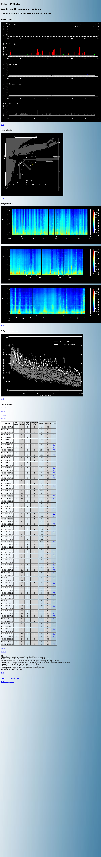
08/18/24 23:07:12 (7, 636)
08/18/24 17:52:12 (7, 583)
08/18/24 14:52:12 (7, 552)
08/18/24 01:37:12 (7, 442)
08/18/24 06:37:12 (7, 473)
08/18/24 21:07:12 (7, 616)
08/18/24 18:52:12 (7, 593)
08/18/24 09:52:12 (7, 506)
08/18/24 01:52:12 (7, 445)
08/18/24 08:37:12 (7, 493)
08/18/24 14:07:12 (7, 544)
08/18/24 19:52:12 (7, 603)
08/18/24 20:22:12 (7, 608)
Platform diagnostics (7, 682)
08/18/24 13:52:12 (7, 542)
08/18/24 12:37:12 (7, 529)
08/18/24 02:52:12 (7, 455)
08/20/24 (3, 652)
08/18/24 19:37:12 (7, 600)
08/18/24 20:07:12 (7, 606)
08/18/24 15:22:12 (7, 557)
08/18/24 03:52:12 (7, 465)
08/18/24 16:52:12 (7, 572)
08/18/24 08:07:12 (7, 488)
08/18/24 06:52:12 (7, 475)
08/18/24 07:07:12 (7, 478)
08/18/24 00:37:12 (7, 432)
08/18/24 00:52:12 (7, 434)
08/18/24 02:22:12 (7, 450)
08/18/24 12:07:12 (7, 526)
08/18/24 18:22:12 (7, 588)
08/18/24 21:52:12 (7, 623)
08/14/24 (3, 408)
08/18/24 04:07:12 (7, 468)
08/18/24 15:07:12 (7, 555)
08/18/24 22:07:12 (7, 626)
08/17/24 (3, 418)
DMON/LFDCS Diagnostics (10, 678)
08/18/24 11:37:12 (7, 521)
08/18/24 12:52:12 (7, 532)
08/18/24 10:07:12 (7, 509)
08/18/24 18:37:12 (7, 590)
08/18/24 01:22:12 (7, 440)
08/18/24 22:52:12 (7, 634)
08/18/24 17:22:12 (7, 578)
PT (54, 434)
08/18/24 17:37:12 (7, 580)
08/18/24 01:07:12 (7, 437)
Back (2, 125)
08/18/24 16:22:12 (7, 567)
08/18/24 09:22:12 (7, 501)
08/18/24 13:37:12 (7, 539)
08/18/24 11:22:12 (7, 519)
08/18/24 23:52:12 (7, 644)
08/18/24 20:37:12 (7, 611)
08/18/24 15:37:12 (7, 560)
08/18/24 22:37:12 (7, 631)
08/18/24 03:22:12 (7, 460)
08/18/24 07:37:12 (7, 483)
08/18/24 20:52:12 (7, 613)
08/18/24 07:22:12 (7, 480)
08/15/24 (3, 411)
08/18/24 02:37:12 (7, 452)
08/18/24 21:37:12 (7, 621)
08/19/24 (3, 648)
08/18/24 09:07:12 (7, 498)
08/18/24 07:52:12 (7, 486)
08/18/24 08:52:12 (7, 496)
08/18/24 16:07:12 (7, 565)
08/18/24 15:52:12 (7, 562)
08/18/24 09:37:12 (7, 503)
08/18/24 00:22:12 (7, 429)
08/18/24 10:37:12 (7, 511)
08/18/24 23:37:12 (7, 641)
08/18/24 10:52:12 (7, 514)
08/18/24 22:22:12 (7, 629)
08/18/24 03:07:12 (7, 457)
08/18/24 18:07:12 (7, 585)
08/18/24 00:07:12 (7, 427)
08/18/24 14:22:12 (7, 547)
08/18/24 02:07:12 (7, 447)
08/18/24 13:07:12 (7, 534)
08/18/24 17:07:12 (7, 575)
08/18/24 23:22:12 (7, 639)
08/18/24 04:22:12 (7, 470)
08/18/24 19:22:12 (7, 598)
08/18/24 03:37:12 (7, 463)
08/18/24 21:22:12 (7, 618)
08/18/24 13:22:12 (7, 537)
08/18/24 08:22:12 (7, 491)
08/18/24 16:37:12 (7, 570)
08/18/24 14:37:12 (7, 549)
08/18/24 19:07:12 (7, 595)
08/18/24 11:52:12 (7, 524)
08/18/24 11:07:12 (7, 516)
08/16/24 (3, 415)
